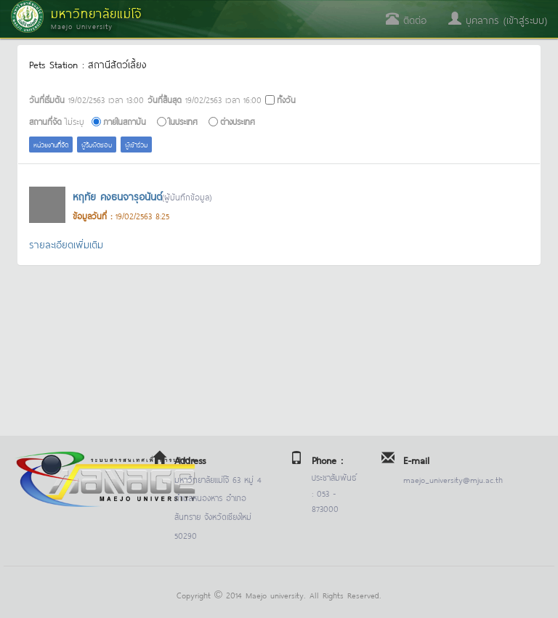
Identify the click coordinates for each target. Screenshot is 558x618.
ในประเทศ (183, 121)
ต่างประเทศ (237, 121)
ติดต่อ (406, 19)
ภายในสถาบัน (124, 121)
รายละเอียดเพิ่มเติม (66, 243)
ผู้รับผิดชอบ (96, 144)
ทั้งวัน (286, 99)
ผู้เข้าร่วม (136, 144)
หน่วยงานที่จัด (50, 144)
